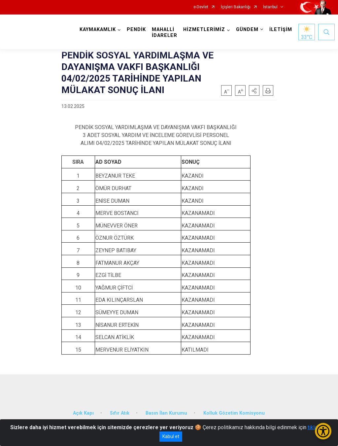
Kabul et (170, 436)
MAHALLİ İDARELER (165, 32)
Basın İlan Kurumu (166, 411)
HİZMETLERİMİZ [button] (205, 29)
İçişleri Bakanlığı (236, 7)
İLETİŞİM (281, 29)
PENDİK (137, 29)
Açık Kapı (83, 411)
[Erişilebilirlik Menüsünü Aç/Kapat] (323, 431)
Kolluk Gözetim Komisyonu (234, 411)
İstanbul (270, 7)
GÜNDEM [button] (248, 29)
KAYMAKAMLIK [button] (98, 29)
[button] (254, 90)
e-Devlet (200, 7)
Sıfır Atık (119, 411)
